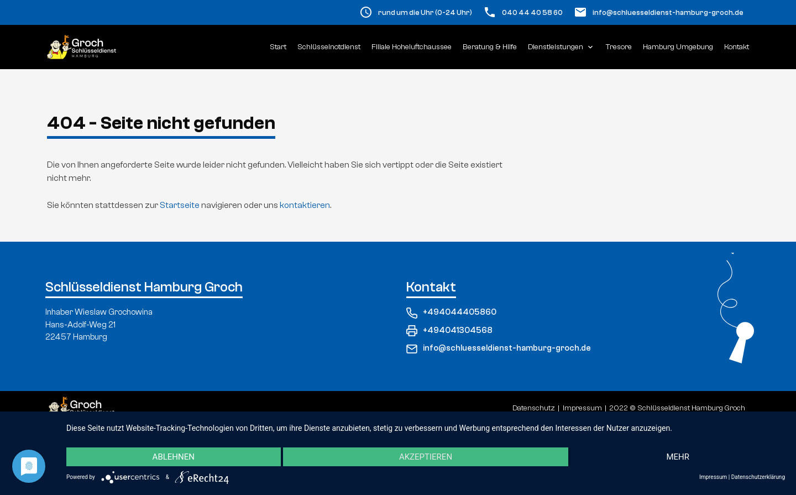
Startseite (180, 205)
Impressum (713, 477)
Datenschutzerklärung (758, 477)
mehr (677, 457)
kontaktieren (305, 205)
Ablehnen (174, 457)
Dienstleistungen (561, 47)
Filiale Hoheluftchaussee (411, 47)
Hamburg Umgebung (678, 47)
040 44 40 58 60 (532, 12)
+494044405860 (451, 313)
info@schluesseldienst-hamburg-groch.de (668, 12)
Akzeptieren (425, 457)
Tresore (619, 47)
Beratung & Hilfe (490, 47)
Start (278, 47)
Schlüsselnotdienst (328, 47)
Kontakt (736, 47)
